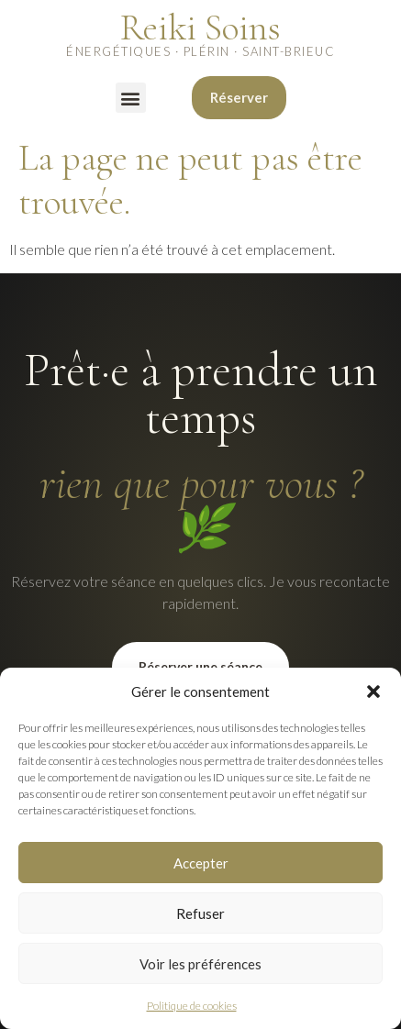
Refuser (200, 913)
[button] (373, 691)
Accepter (200, 863)
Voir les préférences (200, 964)
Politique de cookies (192, 1005)
